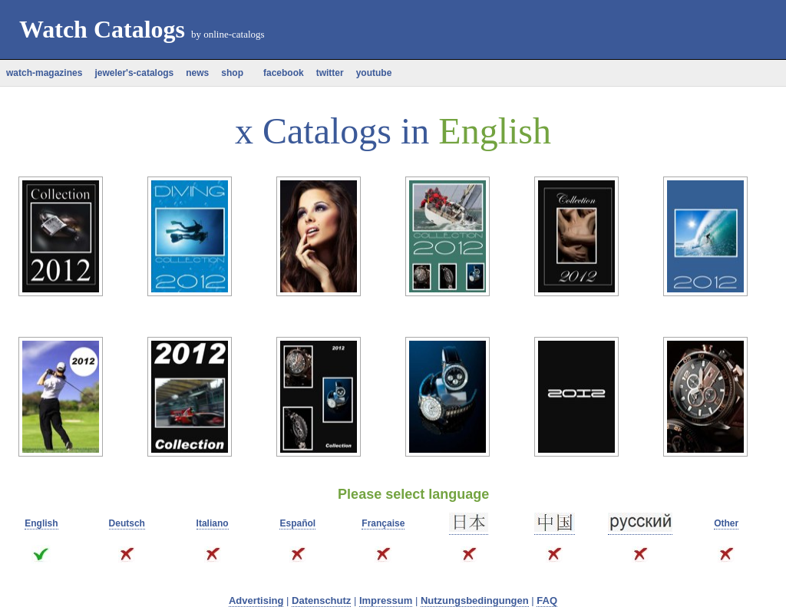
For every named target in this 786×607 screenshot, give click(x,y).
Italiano (212, 523)
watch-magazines (44, 73)
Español (297, 523)
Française (383, 523)
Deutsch (127, 523)
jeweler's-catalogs (133, 73)
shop (232, 73)
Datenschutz (321, 600)
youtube (374, 73)
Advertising (256, 600)
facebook (280, 73)
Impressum (385, 600)
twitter (330, 73)
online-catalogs (233, 34)
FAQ (547, 600)
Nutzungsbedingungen (475, 600)
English (41, 523)
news (197, 73)
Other (726, 523)
